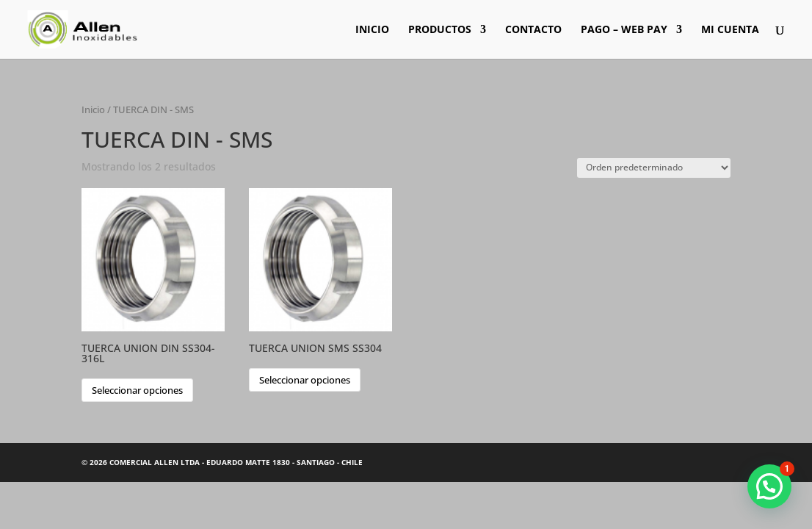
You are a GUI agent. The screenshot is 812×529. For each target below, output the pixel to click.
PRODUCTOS (439, 30)
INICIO (372, 30)
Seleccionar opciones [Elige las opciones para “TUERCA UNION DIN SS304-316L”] (137, 390)
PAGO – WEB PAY (624, 30)
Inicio (93, 109)
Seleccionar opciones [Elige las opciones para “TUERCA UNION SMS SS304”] (304, 379)
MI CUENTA (730, 30)
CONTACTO (533, 30)
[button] (769, 486)
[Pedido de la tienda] (654, 168)
